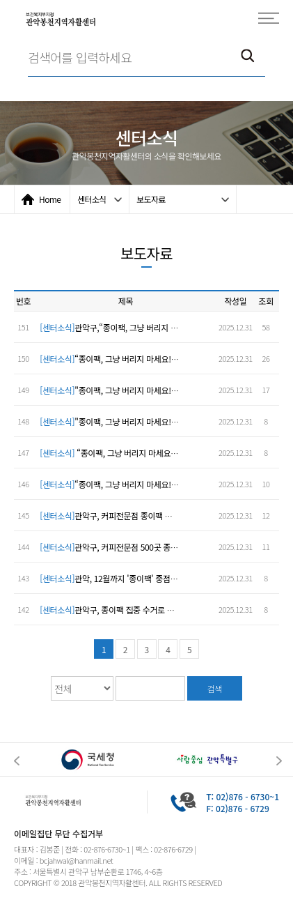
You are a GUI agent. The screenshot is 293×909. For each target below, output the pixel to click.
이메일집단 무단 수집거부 (58, 833)
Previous (16, 760)
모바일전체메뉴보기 (268, 18)
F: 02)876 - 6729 (237, 808)
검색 (214, 688)
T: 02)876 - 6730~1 (242, 796)
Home (50, 199)
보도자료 (151, 199)
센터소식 (91, 199)
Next (279, 760)
